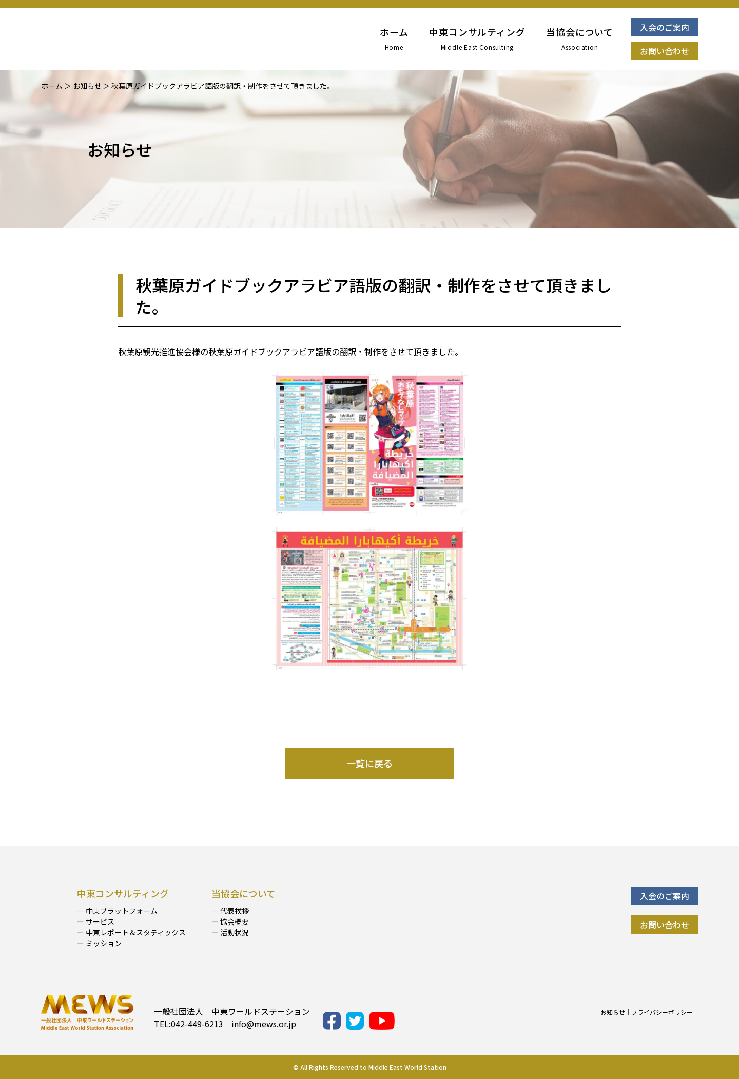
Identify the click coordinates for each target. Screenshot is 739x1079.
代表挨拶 (234, 911)
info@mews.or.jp (263, 1023)
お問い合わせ (664, 51)
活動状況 (234, 932)
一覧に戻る (369, 763)
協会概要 (234, 921)
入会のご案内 (664, 27)
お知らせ (612, 1012)
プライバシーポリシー (662, 1012)
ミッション (104, 943)
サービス (100, 921)
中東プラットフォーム (122, 911)
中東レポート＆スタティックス (136, 932)
